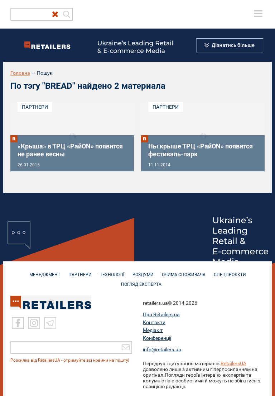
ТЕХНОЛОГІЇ (112, 271)
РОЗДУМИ (143, 271)
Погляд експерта (141, 280)
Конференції (157, 338)
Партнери (35, 107)
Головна (20, 73)
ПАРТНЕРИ (80, 271)
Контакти (154, 322)
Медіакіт (153, 330)
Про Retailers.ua (161, 314)
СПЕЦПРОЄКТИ (230, 271)
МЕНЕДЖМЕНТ (44, 271)
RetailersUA (233, 363)
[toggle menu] (258, 13)
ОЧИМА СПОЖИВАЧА (184, 271)
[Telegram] (50, 323)
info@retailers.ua (162, 349)
